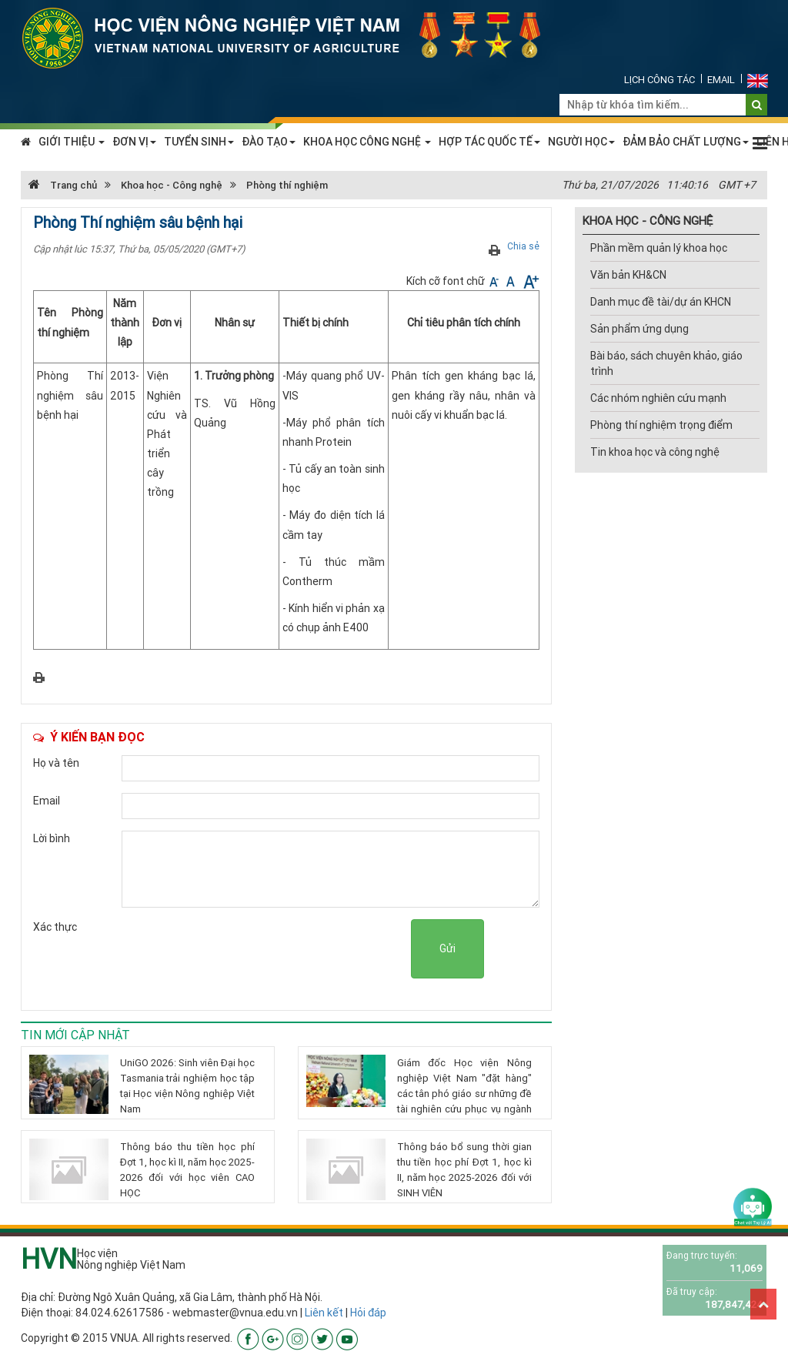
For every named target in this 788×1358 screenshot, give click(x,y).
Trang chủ (62, 185)
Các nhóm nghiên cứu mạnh (658, 398)
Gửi (447, 948)
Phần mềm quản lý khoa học (658, 248)
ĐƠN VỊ (134, 142)
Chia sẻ (523, 246)
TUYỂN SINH (199, 142)
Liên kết (324, 1313)
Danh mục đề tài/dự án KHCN (660, 302)
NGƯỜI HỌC (581, 142)
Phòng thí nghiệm (287, 185)
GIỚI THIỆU (71, 142)
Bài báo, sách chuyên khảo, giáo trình (666, 363)
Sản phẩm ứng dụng (639, 329)
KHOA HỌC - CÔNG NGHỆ (648, 220)
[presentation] (294, 949)
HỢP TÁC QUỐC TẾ (489, 142)
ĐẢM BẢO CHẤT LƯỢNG (686, 142)
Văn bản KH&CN (628, 275)
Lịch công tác (659, 79)
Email (721, 79)
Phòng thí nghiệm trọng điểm (661, 425)
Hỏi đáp (368, 1313)
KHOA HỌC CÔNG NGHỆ (367, 142)
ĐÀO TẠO (269, 142)
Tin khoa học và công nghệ (655, 452)
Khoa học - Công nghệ (171, 185)
